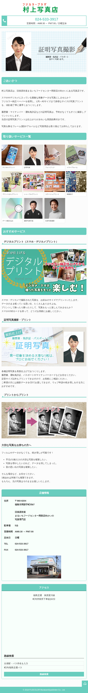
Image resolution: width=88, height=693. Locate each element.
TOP (85, 684)
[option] (44, 51)
